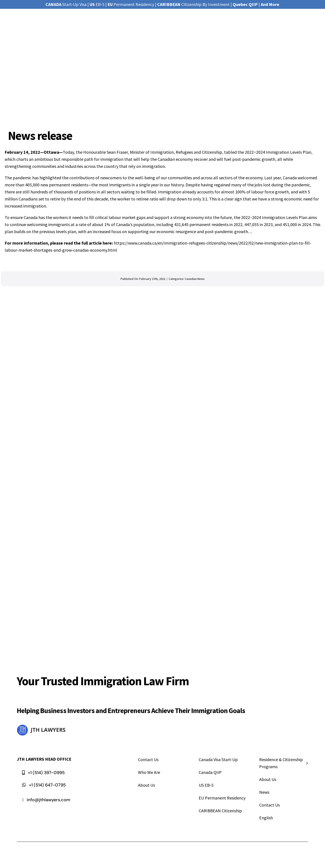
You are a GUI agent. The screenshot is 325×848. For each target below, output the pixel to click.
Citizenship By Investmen (192, 4)
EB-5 (97, 4)
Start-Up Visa (66, 4)
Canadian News (195, 279)
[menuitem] (283, 818)
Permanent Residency (131, 4)
